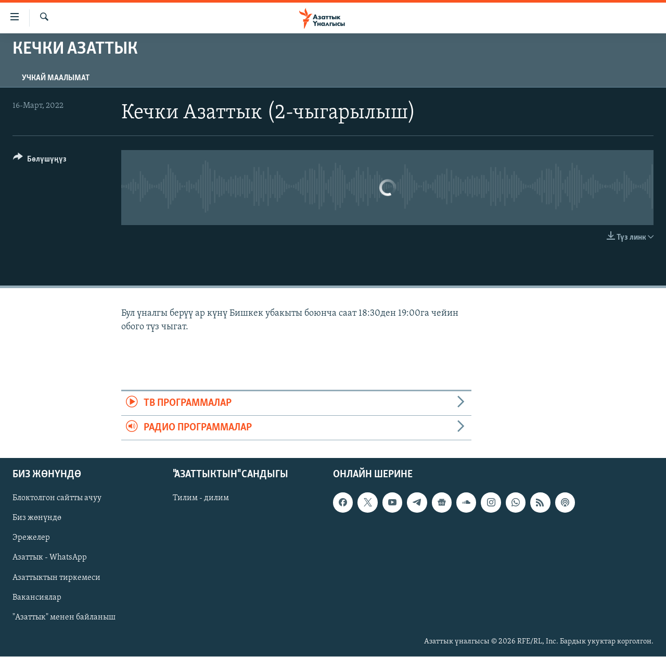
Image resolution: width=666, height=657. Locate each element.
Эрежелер (31, 538)
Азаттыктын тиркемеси (56, 578)
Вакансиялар (36, 597)
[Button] (40, 160)
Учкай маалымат (55, 78)
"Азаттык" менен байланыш (64, 617)
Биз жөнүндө (36, 518)
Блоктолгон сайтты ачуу (56, 498)
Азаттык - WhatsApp (49, 558)
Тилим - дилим (201, 498)
